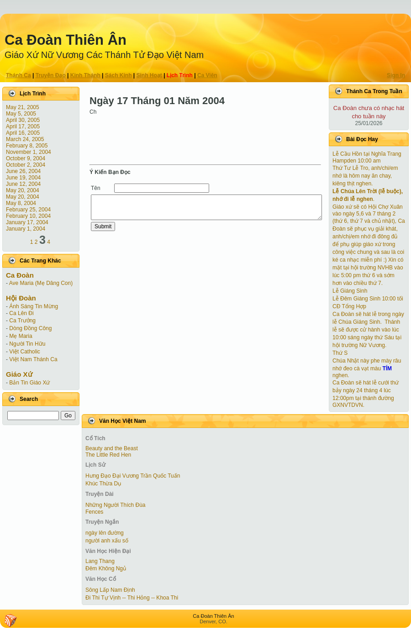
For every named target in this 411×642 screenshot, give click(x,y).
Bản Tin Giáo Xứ (29, 382)
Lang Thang (100, 561)
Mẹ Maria (20, 336)
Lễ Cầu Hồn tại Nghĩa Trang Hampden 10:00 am (366, 157)
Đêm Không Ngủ (105, 568)
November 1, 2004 (28, 152)
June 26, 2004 (23, 171)
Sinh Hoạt (149, 75)
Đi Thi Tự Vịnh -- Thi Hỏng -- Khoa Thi (131, 598)
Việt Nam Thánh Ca (33, 359)
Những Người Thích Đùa (115, 505)
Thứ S (340, 353)
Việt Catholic (24, 351)
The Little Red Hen (108, 455)
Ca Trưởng (22, 320)
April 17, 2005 (23, 126)
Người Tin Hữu (27, 344)
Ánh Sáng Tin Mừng (33, 306)
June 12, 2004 (23, 184)
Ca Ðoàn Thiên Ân (65, 40)
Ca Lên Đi (21, 313)
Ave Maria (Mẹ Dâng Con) (41, 283)
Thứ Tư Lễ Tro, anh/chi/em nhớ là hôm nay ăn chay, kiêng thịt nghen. (365, 176)
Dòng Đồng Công (30, 328)
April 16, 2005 (23, 133)
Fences (94, 512)
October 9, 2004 (25, 158)
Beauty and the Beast (111, 448)
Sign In (396, 75)
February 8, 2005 (26, 145)
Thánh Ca (18, 75)
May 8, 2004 (21, 203)
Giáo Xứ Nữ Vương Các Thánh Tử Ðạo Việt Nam (104, 55)
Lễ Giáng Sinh (349, 291)
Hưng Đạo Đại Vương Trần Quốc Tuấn (132, 476)
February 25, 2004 (28, 209)
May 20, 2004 (22, 190)
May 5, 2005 (21, 114)
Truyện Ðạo (51, 75)
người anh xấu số (106, 540)
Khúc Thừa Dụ (103, 483)
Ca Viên (207, 75)
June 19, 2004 (23, 177)
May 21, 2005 (22, 107)
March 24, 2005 (25, 139)
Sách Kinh (118, 75)
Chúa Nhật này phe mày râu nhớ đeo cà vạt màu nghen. (366, 368)
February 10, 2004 (28, 216)
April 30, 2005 (23, 120)
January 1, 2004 (25, 229)
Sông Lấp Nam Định (110, 590)
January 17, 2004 (27, 222)
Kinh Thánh (85, 75)
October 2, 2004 (25, 165)
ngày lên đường (104, 533)
